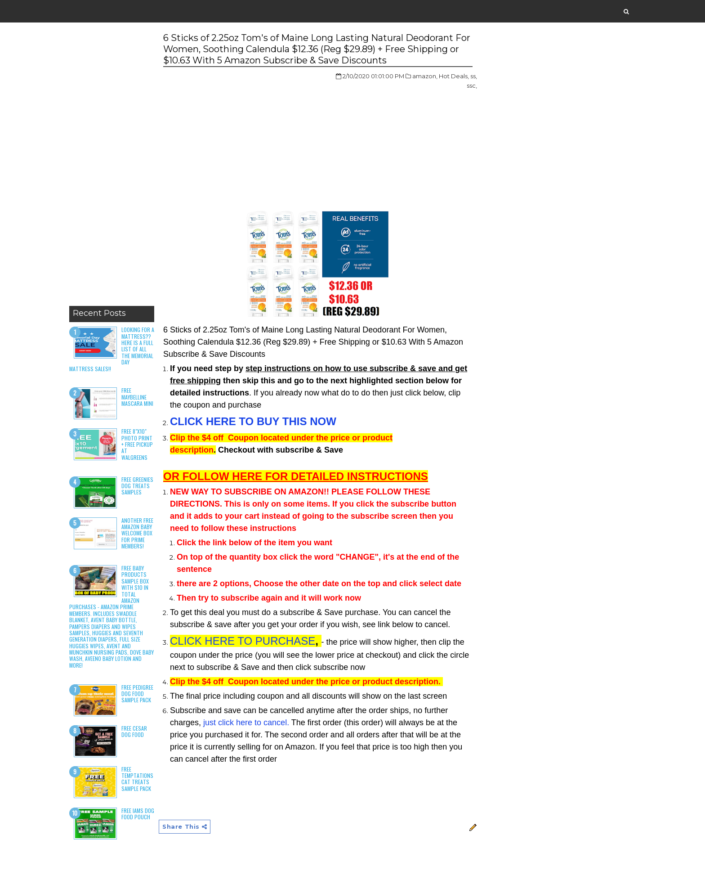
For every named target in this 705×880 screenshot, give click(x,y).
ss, (473, 76)
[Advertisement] (111, 166)
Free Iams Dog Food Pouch (137, 814)
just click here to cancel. (246, 722)
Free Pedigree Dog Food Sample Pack (137, 693)
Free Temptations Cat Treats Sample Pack (137, 778)
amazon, (424, 76)
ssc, (472, 85)
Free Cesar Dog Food (134, 731)
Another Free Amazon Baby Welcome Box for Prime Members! (137, 533)
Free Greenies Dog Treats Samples (137, 486)
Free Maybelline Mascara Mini (137, 396)
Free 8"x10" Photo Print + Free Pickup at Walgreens (137, 444)
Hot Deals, (454, 76)
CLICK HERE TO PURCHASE (242, 641)
